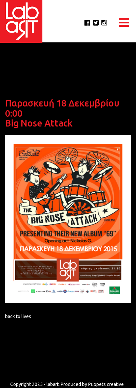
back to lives (18, 316)
